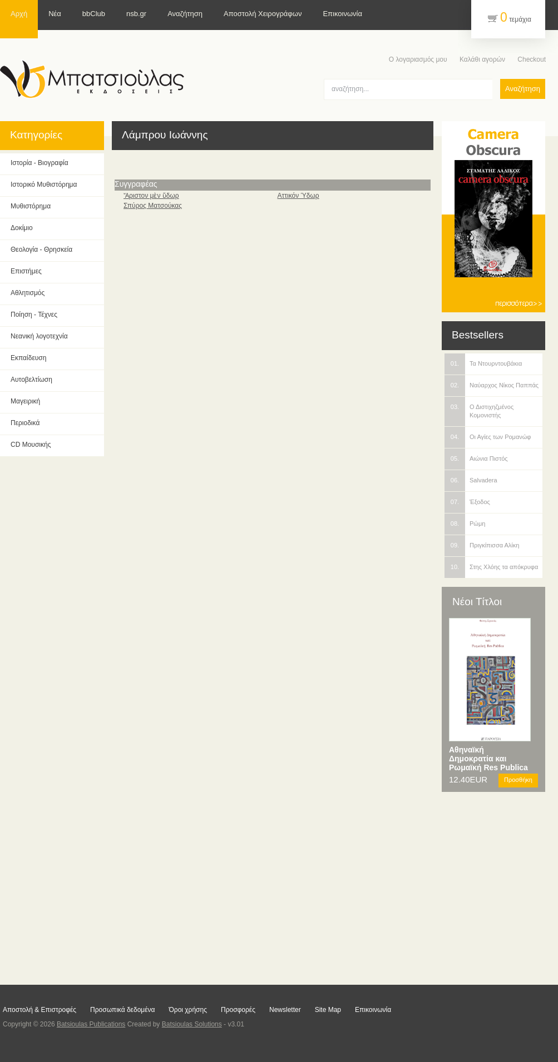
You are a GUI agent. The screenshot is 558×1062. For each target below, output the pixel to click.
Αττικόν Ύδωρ (298, 196)
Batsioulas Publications (91, 1024)
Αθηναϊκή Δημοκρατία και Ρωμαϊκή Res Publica (488, 758)
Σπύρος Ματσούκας (153, 206)
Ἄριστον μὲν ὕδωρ (151, 196)
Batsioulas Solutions (192, 1024)
